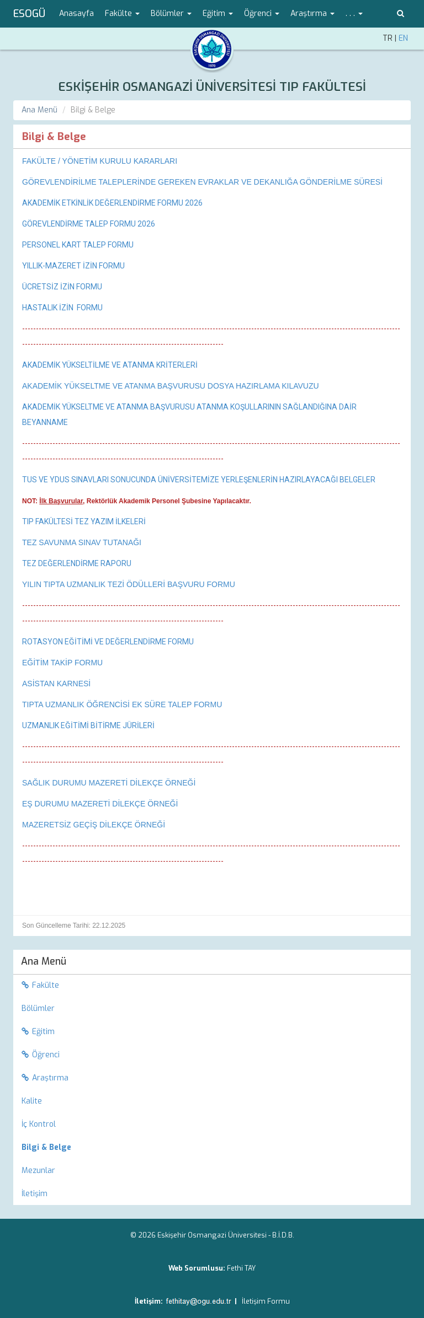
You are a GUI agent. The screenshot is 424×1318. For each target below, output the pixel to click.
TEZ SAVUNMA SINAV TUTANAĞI (81, 542)
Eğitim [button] (218, 13)
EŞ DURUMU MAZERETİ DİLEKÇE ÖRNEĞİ (100, 803)
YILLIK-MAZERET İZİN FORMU (73, 265)
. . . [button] (354, 13)
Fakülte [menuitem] (40, 985)
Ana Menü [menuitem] (43, 961)
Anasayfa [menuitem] (76, 13)
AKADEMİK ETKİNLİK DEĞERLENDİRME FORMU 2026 (112, 202)
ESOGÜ (29, 13)
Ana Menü (39, 110)
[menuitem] (212, 1148)
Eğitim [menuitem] (38, 1031)
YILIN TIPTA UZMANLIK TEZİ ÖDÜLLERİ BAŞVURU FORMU (128, 584)
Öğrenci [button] (261, 13)
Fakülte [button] (122, 13)
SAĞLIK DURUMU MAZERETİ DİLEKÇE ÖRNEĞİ (108, 782)
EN (403, 38)
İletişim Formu (266, 1301)
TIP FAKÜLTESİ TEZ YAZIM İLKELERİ (84, 521)
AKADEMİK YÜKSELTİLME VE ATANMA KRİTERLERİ (110, 365)
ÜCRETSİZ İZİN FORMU (62, 286)
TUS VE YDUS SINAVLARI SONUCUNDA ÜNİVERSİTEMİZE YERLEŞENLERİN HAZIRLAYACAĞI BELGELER (199, 479)
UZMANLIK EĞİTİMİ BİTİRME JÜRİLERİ (88, 725)
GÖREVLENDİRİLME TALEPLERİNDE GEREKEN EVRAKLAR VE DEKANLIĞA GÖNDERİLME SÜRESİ (202, 181)
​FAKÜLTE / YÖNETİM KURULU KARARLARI (99, 161)
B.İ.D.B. (283, 1235)
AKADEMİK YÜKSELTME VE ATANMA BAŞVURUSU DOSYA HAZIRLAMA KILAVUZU (170, 385)
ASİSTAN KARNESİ (56, 683)
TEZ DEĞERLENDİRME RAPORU (76, 563)
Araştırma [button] (312, 13)
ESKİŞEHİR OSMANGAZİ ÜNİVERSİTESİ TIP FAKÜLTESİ (212, 87)
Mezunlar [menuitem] (38, 1170)
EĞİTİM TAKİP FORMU (62, 662)
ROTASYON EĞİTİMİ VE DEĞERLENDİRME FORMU (108, 641)
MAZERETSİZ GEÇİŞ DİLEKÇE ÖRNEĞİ (93, 824)
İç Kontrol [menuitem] (39, 1124)
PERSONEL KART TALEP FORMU (78, 244)
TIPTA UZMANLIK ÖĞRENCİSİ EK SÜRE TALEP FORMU (122, 704)
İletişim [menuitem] (34, 1193)
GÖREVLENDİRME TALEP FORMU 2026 (88, 223)
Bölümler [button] (171, 13)
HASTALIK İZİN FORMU (62, 307)
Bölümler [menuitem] (38, 1008)
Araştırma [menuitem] (45, 1078)
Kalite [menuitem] (32, 1101)
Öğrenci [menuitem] (41, 1055)
